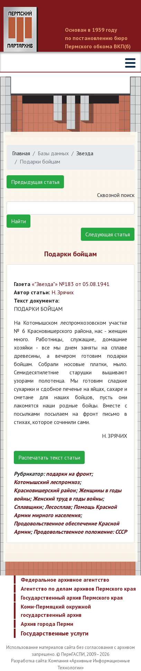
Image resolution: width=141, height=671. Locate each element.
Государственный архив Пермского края (72, 597)
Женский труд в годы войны (67, 498)
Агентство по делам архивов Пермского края (78, 588)
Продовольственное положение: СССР (80, 531)
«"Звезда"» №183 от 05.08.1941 (71, 283)
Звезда (84, 153)
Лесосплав (57, 506)
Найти (18, 221)
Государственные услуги (54, 633)
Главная (21, 153)
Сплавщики (28, 506)
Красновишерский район (45, 490)
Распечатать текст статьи (49, 457)
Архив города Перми (47, 623)
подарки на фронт (68, 473)
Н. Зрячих (62, 292)
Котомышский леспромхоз (46, 481)
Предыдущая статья (35, 181)
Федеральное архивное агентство (65, 579)
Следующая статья (107, 234)
